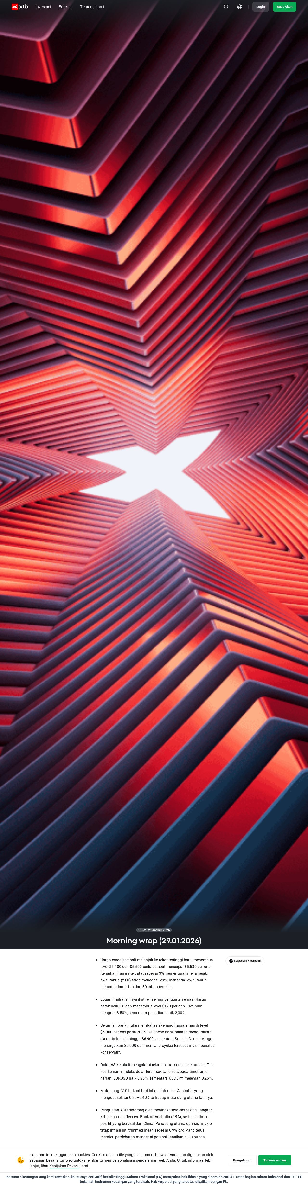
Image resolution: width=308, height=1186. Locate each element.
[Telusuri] (226, 7)
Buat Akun (285, 6)
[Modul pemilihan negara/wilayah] (239, 7)
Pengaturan (242, 1160)
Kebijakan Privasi (64, 1165)
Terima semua (274, 1160)
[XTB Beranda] (20, 6)
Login (260, 6)
